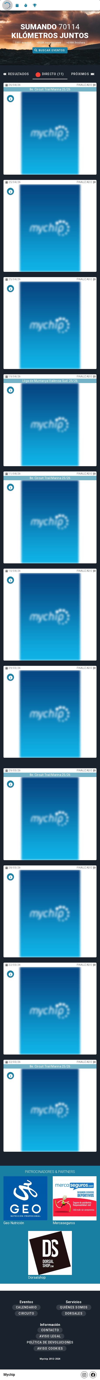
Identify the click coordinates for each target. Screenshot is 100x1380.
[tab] (49, 74)
